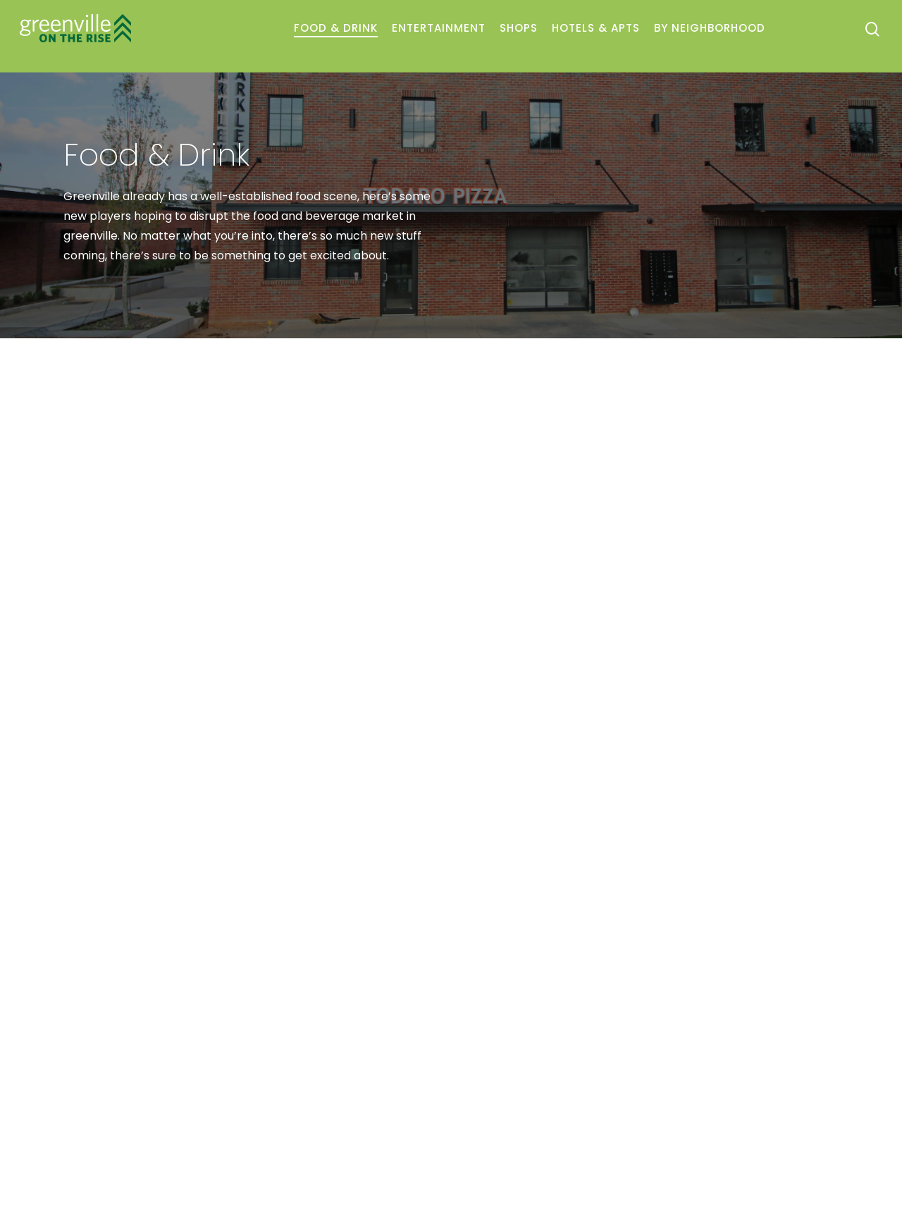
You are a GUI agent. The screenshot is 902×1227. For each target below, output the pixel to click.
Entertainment (439, 28)
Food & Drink (336, 28)
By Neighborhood (709, 28)
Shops (519, 28)
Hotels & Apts (596, 28)
